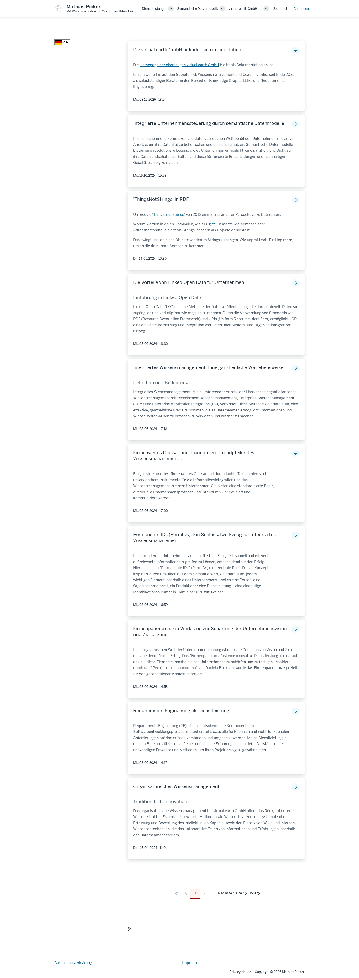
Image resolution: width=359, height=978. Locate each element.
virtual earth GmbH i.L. (245, 9)
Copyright (262, 972)
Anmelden (301, 9)
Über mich (280, 9)
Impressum (192, 962)
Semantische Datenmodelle (198, 9)
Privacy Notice (240, 972)
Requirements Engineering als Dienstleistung (181, 710)
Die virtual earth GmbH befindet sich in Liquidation (187, 50)
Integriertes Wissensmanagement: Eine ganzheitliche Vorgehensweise (208, 367)
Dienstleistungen (154, 9)
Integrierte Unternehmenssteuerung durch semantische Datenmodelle (208, 123)
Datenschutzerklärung (73, 962)
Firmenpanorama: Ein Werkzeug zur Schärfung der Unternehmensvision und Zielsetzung (210, 632)
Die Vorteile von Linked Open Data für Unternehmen (188, 282)
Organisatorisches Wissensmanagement (176, 786)
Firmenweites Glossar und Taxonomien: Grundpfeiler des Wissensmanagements (193, 456)
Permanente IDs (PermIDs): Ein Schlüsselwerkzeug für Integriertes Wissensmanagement (204, 537)
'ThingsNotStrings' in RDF (161, 199)
